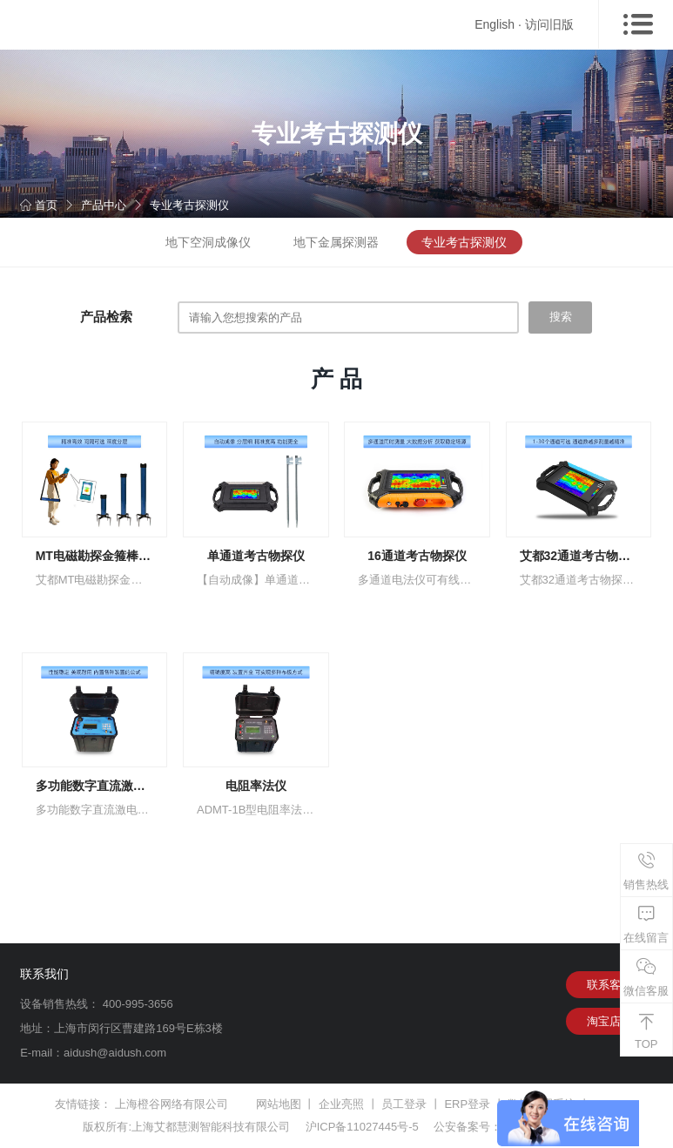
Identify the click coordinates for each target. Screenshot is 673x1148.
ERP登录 (467, 1104)
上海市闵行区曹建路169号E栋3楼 (138, 1028)
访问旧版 (549, 24)
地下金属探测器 (336, 242)
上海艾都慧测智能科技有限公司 (210, 1126)
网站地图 (278, 1104)
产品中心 (103, 205)
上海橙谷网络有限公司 (171, 1104)
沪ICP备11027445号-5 (362, 1126)
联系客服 (609, 984)
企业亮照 (341, 1104)
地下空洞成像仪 (208, 242)
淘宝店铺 (609, 1021)
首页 (38, 205)
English (494, 24)
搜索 (560, 316)
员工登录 (404, 1104)
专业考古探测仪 (189, 205)
